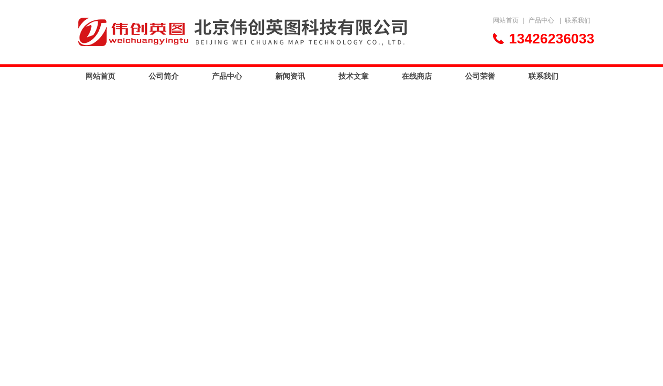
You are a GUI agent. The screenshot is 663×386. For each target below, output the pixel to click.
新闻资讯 (290, 76)
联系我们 (578, 20)
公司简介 (164, 76)
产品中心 (541, 20)
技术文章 (353, 76)
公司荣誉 (480, 76)
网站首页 (506, 20)
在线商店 (417, 76)
